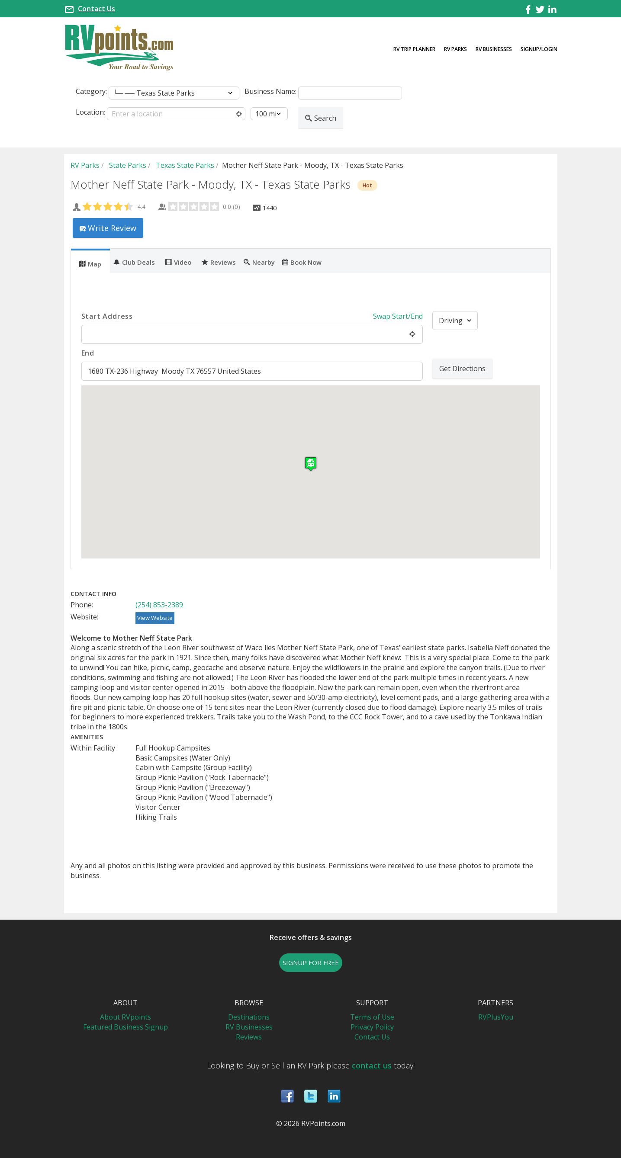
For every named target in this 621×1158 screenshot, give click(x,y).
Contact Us (96, 8)
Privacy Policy (372, 1027)
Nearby (259, 262)
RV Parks (455, 49)
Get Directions (462, 368)
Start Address (107, 316)
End (87, 353)
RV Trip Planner (414, 49)
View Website (155, 618)
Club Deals (134, 262)
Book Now (302, 262)
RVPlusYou (495, 1017)
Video (178, 262)
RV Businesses (494, 49)
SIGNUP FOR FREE (311, 962)
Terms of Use (372, 1017)
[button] (311, 464)
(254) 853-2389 (159, 604)
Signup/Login (539, 49)
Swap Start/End (398, 316)
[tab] (90, 261)
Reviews (219, 262)
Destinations (249, 1017)
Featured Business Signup (125, 1027)
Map (90, 263)
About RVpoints (125, 1017)
